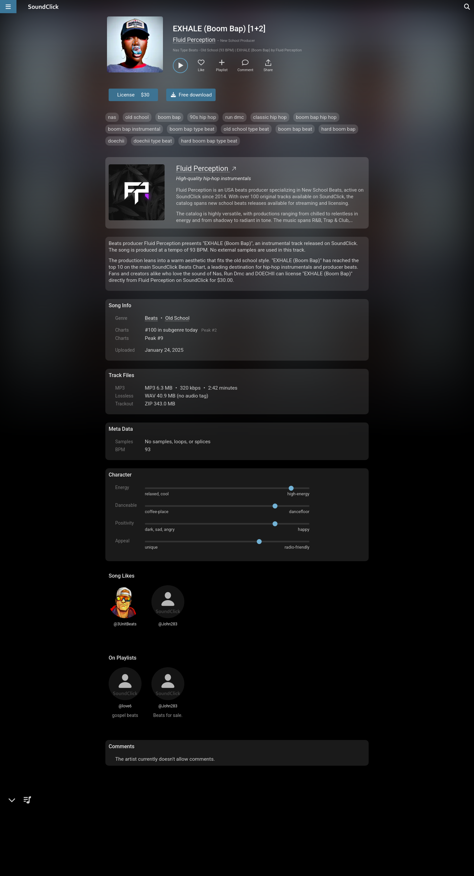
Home (118, 823)
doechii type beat (153, 141)
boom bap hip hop (316, 117)
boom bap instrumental (134, 129)
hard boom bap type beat (209, 141)
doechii (116, 141)
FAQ (136, 823)
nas (112, 117)
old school (137, 117)
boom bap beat (295, 129)
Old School (177, 318)
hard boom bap (338, 129)
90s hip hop (203, 117)
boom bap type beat (192, 129)
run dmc (234, 117)
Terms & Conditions (169, 823)
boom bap (169, 117)
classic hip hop (270, 117)
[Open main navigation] (8, 6)
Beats (151, 318)
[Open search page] (467, 6)
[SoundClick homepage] (43, 6)
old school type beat (246, 129)
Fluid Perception (194, 39)
